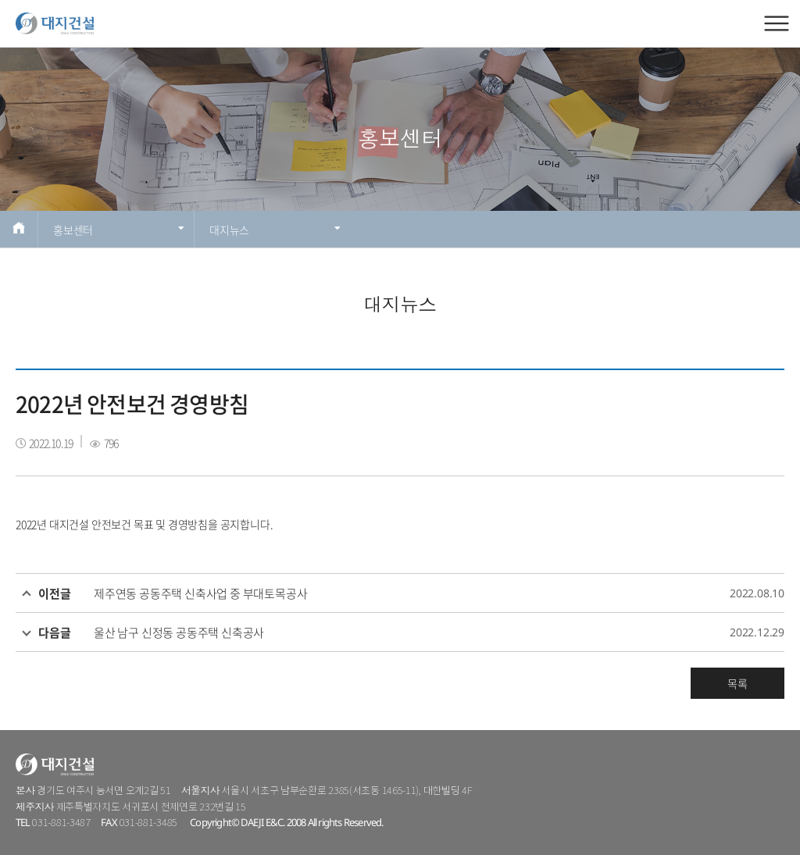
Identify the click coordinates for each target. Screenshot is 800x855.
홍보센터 (118, 229)
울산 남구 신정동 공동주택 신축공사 (179, 632)
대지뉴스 (275, 229)
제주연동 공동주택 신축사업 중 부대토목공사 (200, 593)
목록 (737, 683)
